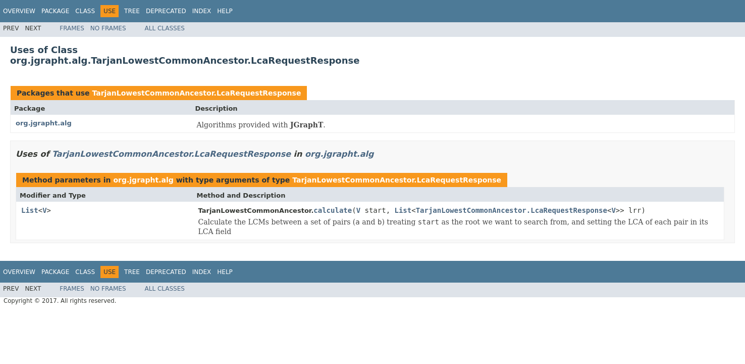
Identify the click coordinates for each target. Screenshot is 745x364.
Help (225, 11)
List (29, 210)
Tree (132, 11)
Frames (72, 28)
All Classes (165, 28)
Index (201, 11)
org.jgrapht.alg (44, 123)
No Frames (108, 28)
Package (55, 11)
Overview (19, 11)
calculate (332, 210)
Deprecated (166, 11)
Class (85, 11)
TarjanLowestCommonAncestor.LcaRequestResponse (196, 93)
